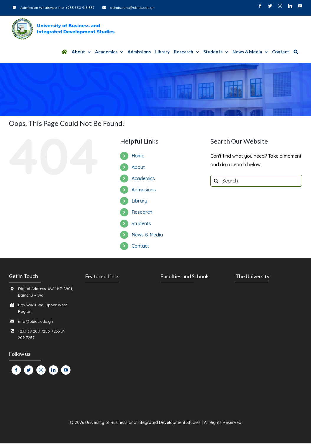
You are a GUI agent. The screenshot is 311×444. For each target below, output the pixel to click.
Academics (143, 178)
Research (142, 212)
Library (139, 201)
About (138, 167)
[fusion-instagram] (41, 370)
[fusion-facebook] (16, 370)
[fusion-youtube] (66, 370)
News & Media (147, 235)
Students (141, 223)
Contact (140, 246)
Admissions (144, 190)
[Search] (296, 52)
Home (138, 156)
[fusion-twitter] (28, 370)
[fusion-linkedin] (53, 370)
